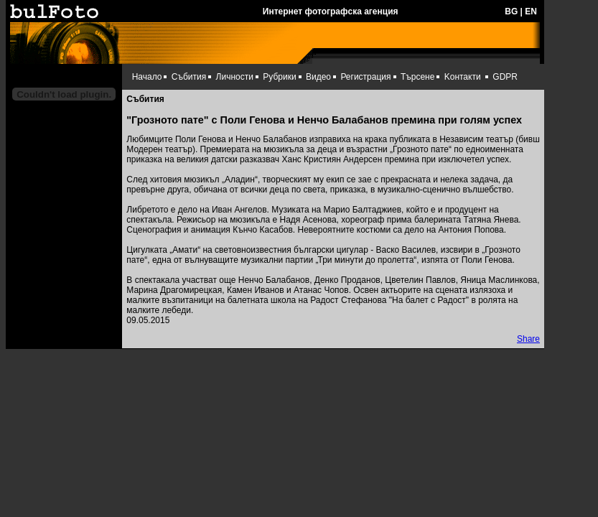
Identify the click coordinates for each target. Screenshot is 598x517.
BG (511, 11)
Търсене (417, 77)
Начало (147, 77)
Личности (234, 77)
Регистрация (365, 77)
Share (528, 339)
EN (531, 11)
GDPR (505, 77)
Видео (318, 77)
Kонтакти (462, 77)
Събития (189, 77)
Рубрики (279, 77)
